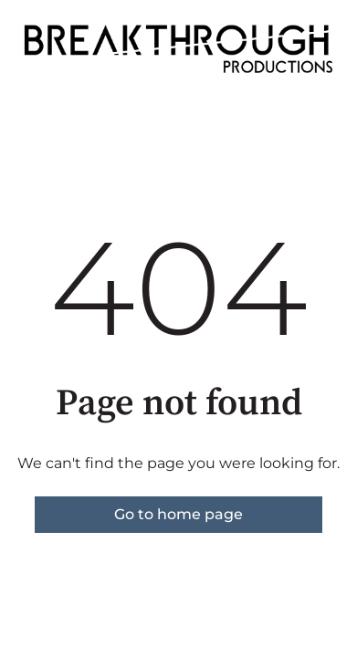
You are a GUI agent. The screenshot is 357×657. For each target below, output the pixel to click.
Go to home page (178, 514)
